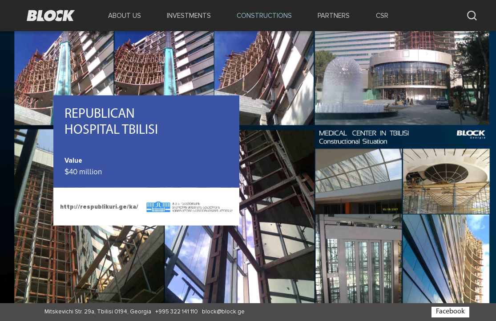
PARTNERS (334, 16)
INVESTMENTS (189, 16)
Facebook (450, 311)
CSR (382, 16)
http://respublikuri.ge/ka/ (99, 206)
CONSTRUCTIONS (264, 16)
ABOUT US (124, 16)
